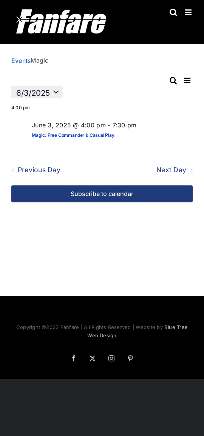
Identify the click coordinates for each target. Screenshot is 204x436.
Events (21, 60)
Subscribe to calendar (102, 193)
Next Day (171, 170)
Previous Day (39, 170)
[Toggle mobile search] (173, 12)
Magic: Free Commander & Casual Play (73, 135)
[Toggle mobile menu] (189, 12)
